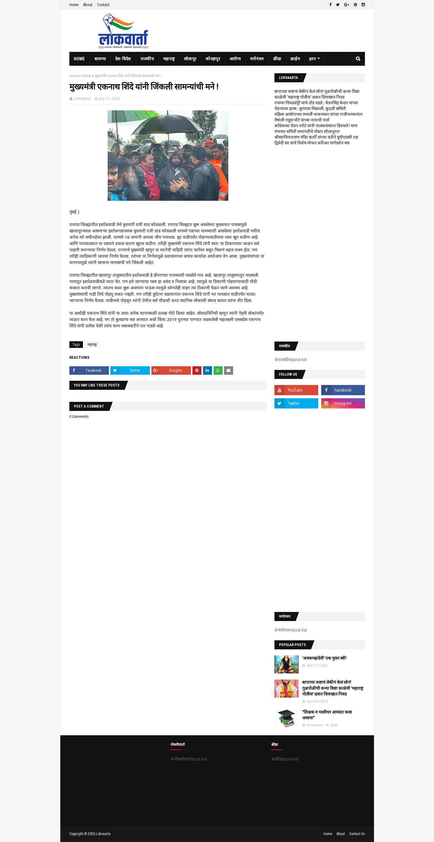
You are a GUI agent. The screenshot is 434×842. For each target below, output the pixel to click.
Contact (103, 4)
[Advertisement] (319, 243)
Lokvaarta (82, 98)
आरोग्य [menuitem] (235, 58)
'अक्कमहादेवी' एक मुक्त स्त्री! (324, 658)
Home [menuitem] (79, 58)
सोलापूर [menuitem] (190, 58)
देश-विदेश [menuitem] (123, 58)
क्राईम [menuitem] (295, 58)
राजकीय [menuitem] (147, 58)
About (88, 4)
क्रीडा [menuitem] (277, 58)
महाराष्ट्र (86, 76)
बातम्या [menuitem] (100, 58)
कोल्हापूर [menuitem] (213, 58)
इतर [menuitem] (312, 58)
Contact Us (357, 834)
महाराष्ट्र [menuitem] (169, 58)
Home (73, 4)
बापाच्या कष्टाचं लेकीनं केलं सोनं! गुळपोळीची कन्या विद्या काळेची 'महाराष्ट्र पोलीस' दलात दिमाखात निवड (332, 688)
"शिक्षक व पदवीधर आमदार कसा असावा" (327, 715)
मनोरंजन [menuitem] (257, 58)
